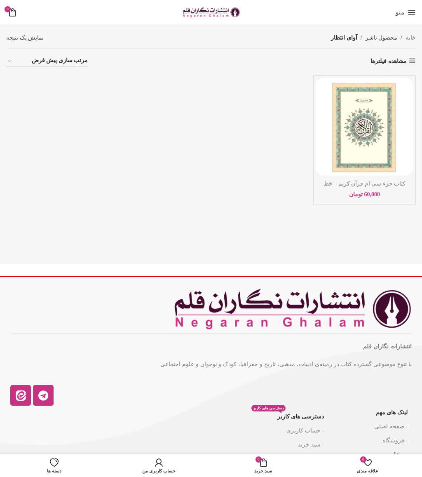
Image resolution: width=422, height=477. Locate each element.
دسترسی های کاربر (287, 415)
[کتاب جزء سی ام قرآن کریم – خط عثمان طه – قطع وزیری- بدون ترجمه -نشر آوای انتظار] (364, 127)
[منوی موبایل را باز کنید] (406, 12)
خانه (411, 38)
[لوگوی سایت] (211, 12)
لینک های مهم (392, 412)
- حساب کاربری (305, 431)
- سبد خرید (311, 445)
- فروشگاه (395, 440)
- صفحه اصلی (391, 426)
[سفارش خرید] (47, 61)
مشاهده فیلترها (388, 61)
